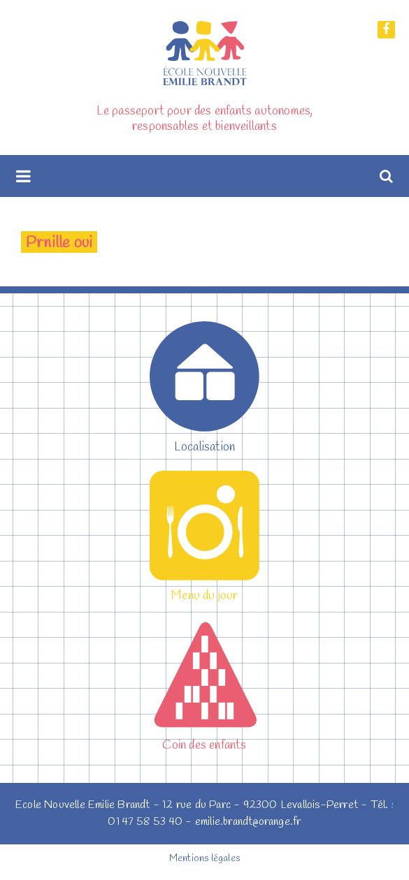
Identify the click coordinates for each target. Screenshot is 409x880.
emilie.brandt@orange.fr (248, 821)
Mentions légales (204, 858)
